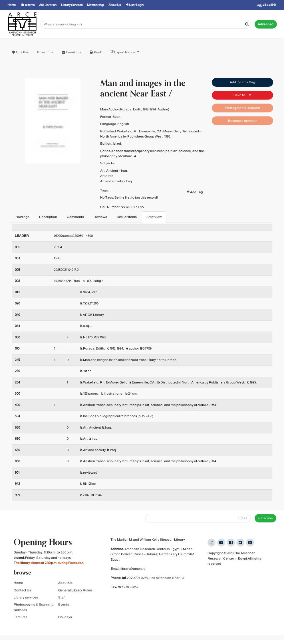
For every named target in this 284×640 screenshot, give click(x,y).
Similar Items (127, 217)
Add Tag (195, 192)
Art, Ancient (109, 171)
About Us (65, 584)
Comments (75, 217)
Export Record (125, 52)
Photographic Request (242, 108)
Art (102, 176)
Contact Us (22, 591)
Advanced (265, 24)
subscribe (265, 518)
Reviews (100, 217)
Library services (26, 598)
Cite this (22, 52)
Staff (61, 598)
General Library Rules (75, 591)
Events (63, 605)
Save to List (242, 95)
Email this (73, 52)
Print (97, 52)
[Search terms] (146, 24)
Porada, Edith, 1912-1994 (138, 109)
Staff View (154, 217)
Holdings (22, 217)
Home (18, 584)
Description (48, 217)
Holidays (65, 618)
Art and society (111, 181)
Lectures (20, 618)
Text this (46, 52)
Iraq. (124, 171)
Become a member (242, 121)
